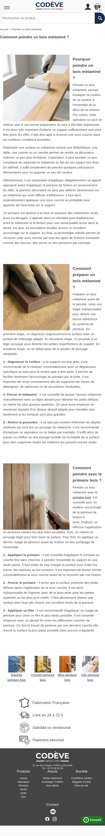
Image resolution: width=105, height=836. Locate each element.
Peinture (23, 785)
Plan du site (81, 785)
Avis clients (52, 785)
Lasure (23, 778)
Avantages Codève (52, 781)
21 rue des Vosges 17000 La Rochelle (53, 765)
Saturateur (23, 781)
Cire (23, 796)
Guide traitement (52, 778)
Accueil (4, 29)
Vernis (23, 789)
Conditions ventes (81, 778)
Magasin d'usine (81, 781)
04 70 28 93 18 (55, 768)
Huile (23, 793)
